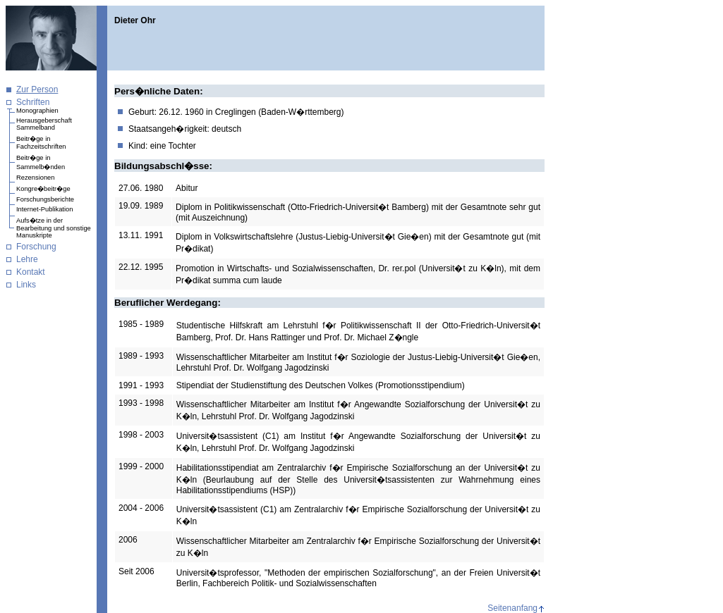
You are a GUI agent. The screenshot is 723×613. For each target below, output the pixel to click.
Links (26, 285)
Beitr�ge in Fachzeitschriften (41, 142)
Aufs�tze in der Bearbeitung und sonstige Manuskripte (53, 228)
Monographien (37, 110)
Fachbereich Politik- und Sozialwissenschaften (289, 583)
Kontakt (30, 272)
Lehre (27, 259)
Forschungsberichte (45, 199)
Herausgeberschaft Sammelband (44, 124)
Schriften (32, 102)
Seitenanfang (512, 608)
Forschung (36, 247)
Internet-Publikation (44, 209)
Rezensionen (35, 177)
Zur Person (37, 89)
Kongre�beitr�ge (43, 188)
